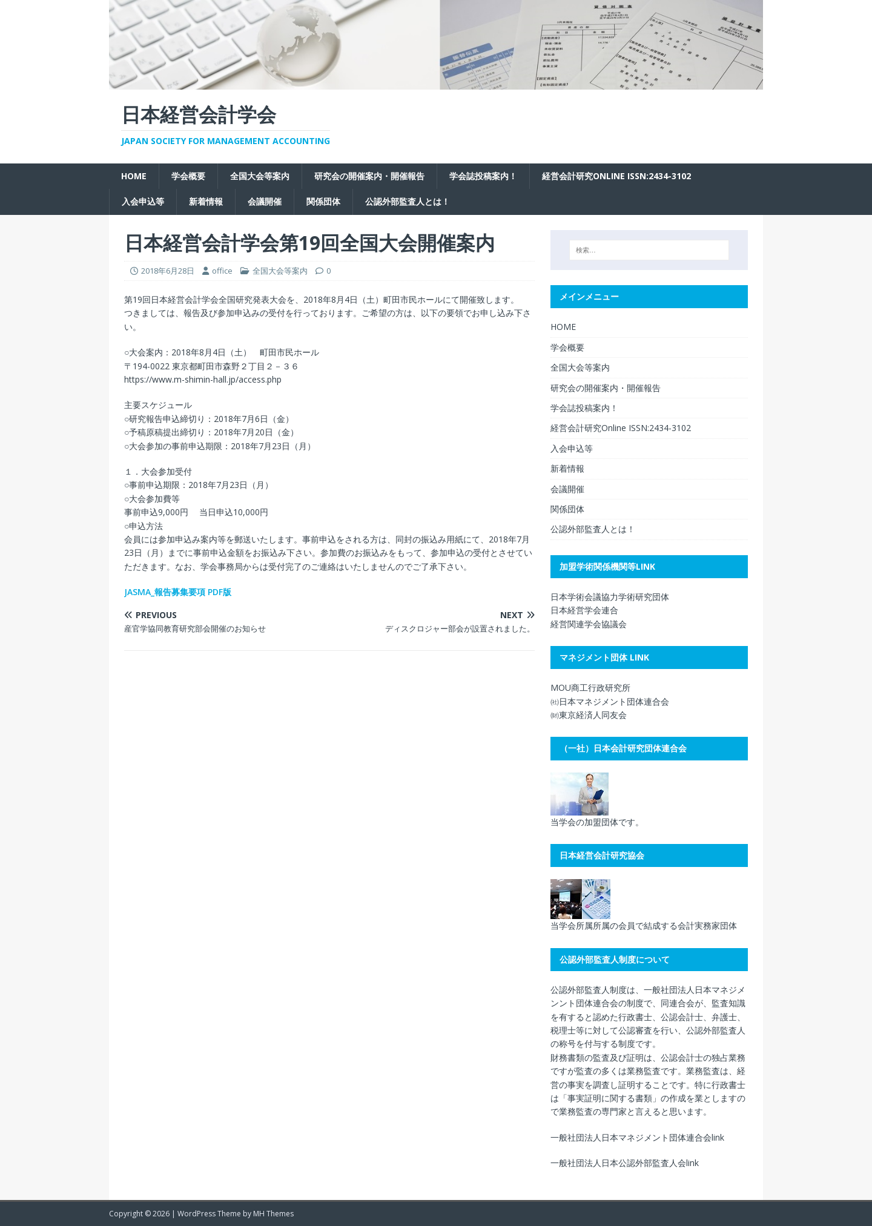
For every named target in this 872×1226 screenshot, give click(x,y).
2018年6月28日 (167, 270)
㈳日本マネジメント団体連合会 (609, 701)
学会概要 (188, 176)
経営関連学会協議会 (588, 624)
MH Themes (273, 1213)
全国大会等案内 (259, 176)
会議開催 (265, 201)
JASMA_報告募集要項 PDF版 (177, 592)
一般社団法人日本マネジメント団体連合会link (637, 1137)
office (222, 270)
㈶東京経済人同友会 (588, 714)
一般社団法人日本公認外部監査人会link (624, 1162)
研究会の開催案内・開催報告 (369, 176)
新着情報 (206, 201)
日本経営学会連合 (584, 610)
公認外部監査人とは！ (407, 201)
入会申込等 (143, 201)
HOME (134, 176)
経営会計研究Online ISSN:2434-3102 (616, 176)
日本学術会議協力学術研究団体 (609, 596)
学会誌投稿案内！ (483, 176)
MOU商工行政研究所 (590, 687)
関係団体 (323, 201)
